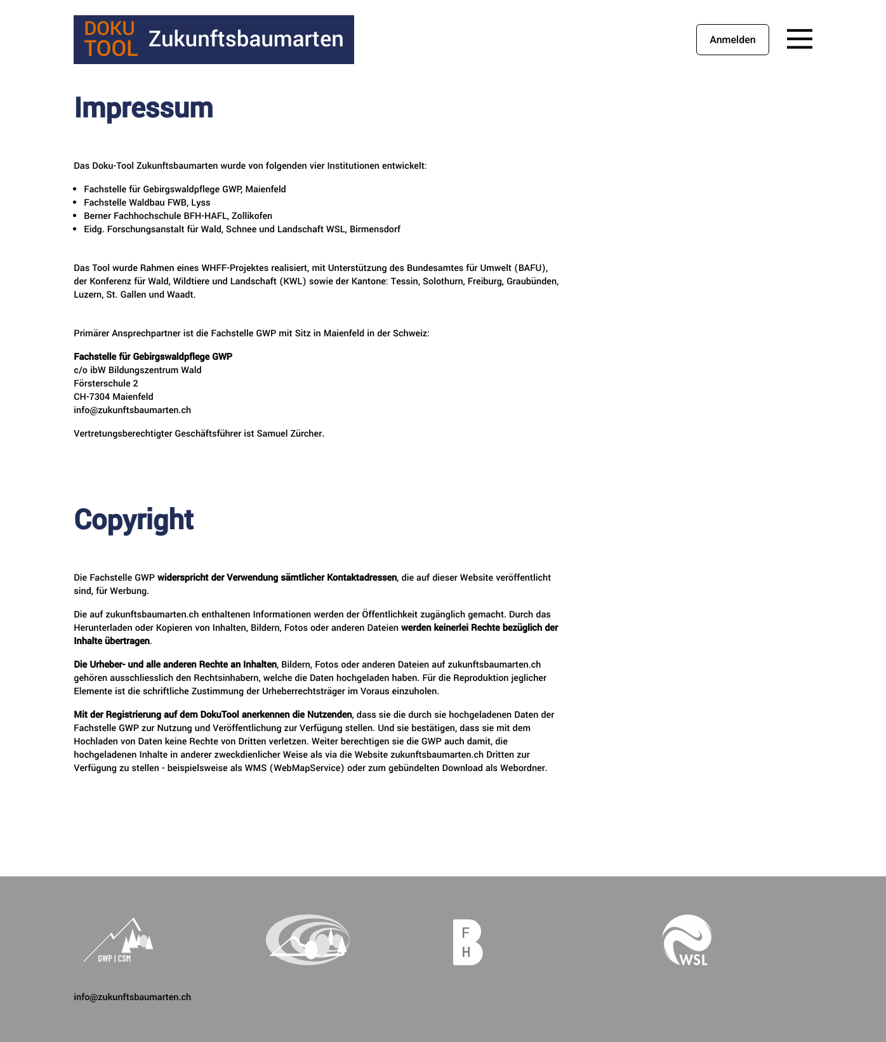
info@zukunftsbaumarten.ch (132, 997)
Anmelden (732, 40)
